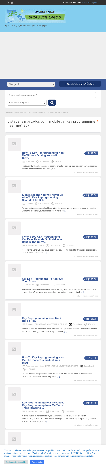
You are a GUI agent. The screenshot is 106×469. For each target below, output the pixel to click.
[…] (56, 169)
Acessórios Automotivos (35, 245)
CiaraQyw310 (43, 203)
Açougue (29, 203)
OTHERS (63, 324)
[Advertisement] (53, 55)
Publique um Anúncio (80, 84)
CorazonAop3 (45, 285)
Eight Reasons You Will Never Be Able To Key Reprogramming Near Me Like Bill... (42, 197)
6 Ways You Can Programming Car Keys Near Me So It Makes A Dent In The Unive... (42, 239)
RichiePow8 (44, 161)
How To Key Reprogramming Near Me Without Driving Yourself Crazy (43, 155)
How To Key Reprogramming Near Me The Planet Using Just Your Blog (43, 360)
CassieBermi (89, 366)
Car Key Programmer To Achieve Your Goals (42, 280)
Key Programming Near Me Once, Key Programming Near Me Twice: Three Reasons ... (43, 405)
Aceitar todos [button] (37, 462)
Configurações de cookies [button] (16, 462)
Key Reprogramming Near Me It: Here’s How (42, 319)
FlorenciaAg (77, 324)
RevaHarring (54, 411)
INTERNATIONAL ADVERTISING (46, 324)
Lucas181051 (55, 245)
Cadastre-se (88, 3)
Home (8, 112)
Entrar (96, 3)
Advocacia (30, 161)
